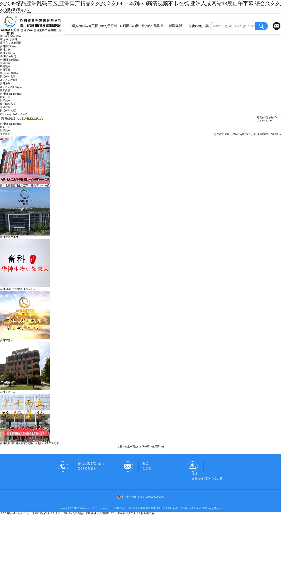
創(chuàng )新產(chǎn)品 (13, 114)
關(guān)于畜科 (106, 26)
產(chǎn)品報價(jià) (11, 87)
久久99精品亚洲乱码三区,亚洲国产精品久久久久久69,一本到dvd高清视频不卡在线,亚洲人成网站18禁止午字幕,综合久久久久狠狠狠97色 (77, 513)
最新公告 (5, 97)
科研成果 (5, 63)
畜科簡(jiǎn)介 (8, 46)
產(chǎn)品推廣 (152, 26)
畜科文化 (5, 49)
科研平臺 (5, 69)
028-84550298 (86, 468)
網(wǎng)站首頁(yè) (83, 27)
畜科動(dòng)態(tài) (11, 93)
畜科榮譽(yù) (7, 53)
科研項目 (5, 66)
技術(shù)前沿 (8, 76)
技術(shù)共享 (199, 26)
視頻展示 (5, 100)
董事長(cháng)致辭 (10, 42)
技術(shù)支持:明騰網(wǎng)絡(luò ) (202, 508)
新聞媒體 (175, 26)
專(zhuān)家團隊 (9, 73)
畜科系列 (5, 83)
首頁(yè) (122, 446)
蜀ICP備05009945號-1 (168, 508)
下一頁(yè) (148, 446)
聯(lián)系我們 (8, 56)
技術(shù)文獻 (8, 110)
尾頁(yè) (159, 446)
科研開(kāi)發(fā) (129, 27)
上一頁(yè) (133, 446)
